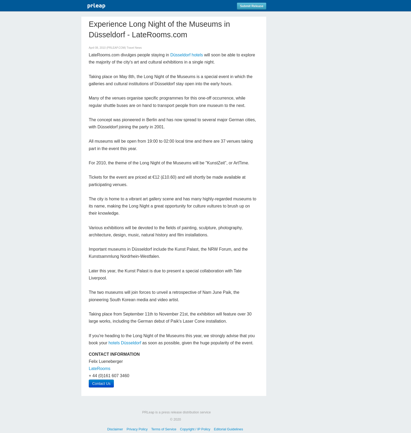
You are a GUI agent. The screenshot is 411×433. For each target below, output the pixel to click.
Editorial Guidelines (228, 429)
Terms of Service (163, 429)
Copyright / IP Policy (195, 429)
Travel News (134, 47)
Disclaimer (115, 429)
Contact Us (101, 383)
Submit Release (251, 6)
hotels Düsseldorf (125, 343)
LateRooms (99, 368)
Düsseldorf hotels (186, 55)
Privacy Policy (137, 429)
